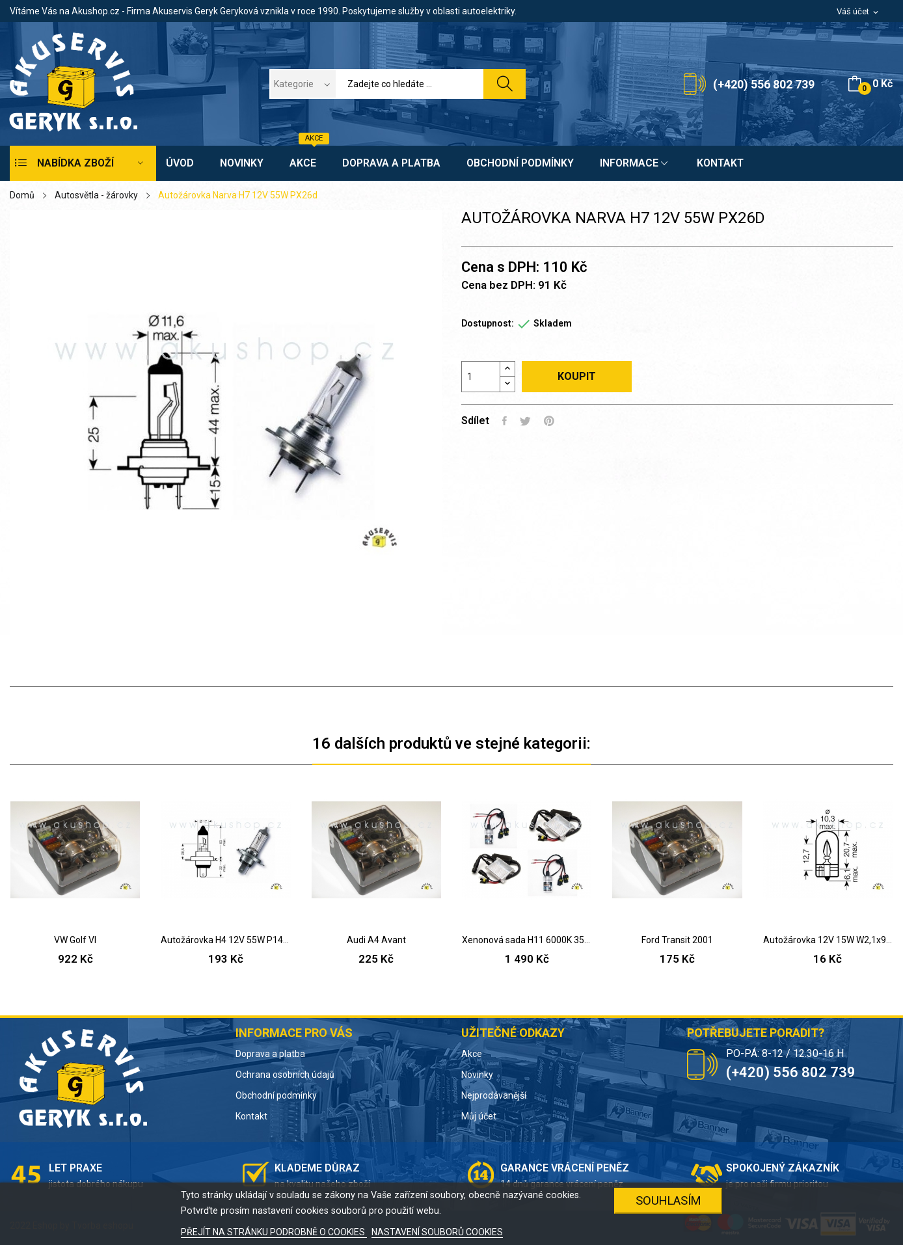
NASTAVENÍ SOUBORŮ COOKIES (437, 1232)
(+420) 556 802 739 (764, 84)
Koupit (577, 376)
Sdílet (504, 421)
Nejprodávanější (493, 1095)
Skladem (552, 323)
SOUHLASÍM (668, 1200)
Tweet (525, 421)
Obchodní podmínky (276, 1095)
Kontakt (251, 1116)
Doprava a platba (270, 1054)
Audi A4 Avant (376, 940)
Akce (471, 1054)
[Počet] (480, 376)
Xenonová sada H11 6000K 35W (526, 940)
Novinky (477, 1074)
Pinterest (549, 421)
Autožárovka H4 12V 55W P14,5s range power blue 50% (225, 940)
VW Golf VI (75, 940)
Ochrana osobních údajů (285, 1074)
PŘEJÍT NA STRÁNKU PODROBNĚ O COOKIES (274, 1232)
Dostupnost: (487, 323)
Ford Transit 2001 (677, 940)
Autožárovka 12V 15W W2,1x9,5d (828, 940)
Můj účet (478, 1116)
